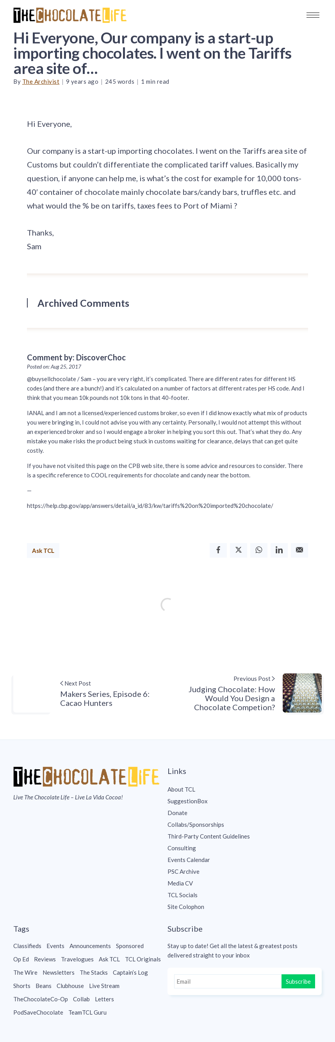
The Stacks (94, 972)
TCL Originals (143, 959)
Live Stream (104, 985)
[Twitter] (238, 550)
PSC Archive (184, 871)
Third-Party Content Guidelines (209, 836)
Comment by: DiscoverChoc (76, 357)
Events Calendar (189, 859)
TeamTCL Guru (87, 1012)
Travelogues (77, 959)
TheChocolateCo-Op (40, 998)
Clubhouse (70, 985)
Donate (177, 812)
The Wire (25, 972)
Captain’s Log (130, 972)
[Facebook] (218, 550)
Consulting (182, 847)
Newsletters (59, 972)
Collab (81, 998)
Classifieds (27, 945)
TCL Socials (183, 894)
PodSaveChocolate (38, 1012)
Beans (44, 985)
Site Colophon (186, 906)
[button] (313, 15)
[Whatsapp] (258, 550)
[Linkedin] (279, 550)
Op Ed (21, 959)
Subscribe (298, 981)
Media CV (180, 883)
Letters (104, 998)
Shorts (21, 985)
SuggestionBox (188, 800)
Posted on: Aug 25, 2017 (54, 367)
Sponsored (130, 945)
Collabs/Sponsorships (196, 824)
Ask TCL (43, 550)
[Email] (299, 550)
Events (55, 945)
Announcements (90, 945)
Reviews (45, 959)
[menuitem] (245, 789)
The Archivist (41, 81)
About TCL (181, 789)
